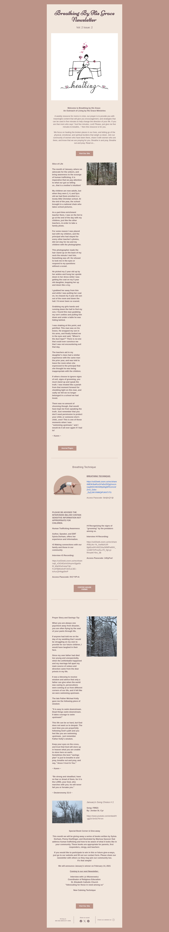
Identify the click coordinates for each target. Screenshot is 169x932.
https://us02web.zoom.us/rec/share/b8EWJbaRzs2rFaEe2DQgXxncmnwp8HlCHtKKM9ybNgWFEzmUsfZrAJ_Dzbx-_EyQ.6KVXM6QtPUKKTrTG (102, 487)
